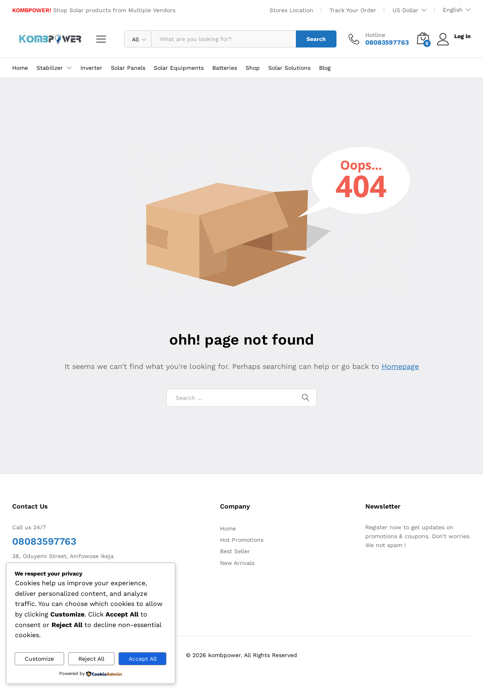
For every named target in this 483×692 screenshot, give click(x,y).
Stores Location (291, 10)
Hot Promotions (241, 540)
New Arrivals (237, 563)
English (453, 10)
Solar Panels (128, 68)
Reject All (91, 658)
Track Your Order (353, 10)
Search (316, 39)
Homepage (400, 366)
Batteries (224, 68)
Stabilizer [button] (50, 68)
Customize (39, 658)
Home (20, 68)
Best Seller (235, 551)
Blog (324, 68)
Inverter (91, 68)
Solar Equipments (179, 68)
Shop (253, 68)
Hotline (375, 35)
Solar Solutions (289, 68)
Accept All (143, 658)
